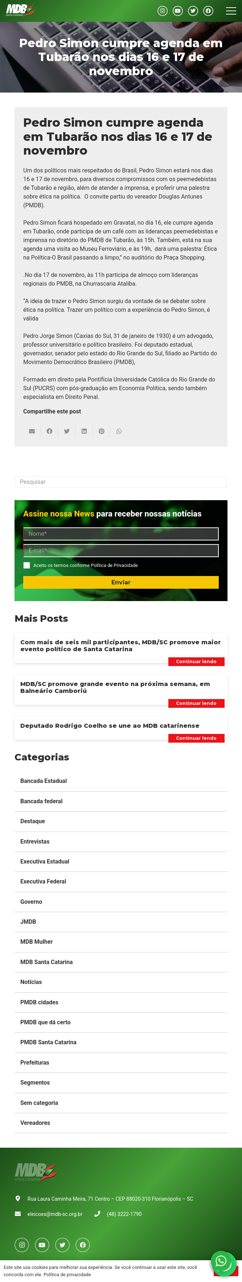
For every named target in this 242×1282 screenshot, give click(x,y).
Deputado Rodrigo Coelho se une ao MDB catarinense (110, 725)
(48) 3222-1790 (124, 1214)
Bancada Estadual (43, 780)
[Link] (21, 11)
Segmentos (35, 1082)
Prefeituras (34, 1062)
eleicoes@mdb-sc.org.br (55, 1214)
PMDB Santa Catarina (48, 1042)
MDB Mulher (36, 941)
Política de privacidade (67, 1274)
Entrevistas (34, 841)
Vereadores (35, 1122)
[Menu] (231, 11)
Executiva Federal (43, 881)
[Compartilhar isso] (49, 431)
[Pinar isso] (101, 431)
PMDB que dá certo (45, 1022)
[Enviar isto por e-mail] (32, 431)
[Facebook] (208, 11)
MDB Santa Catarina (46, 962)
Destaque (32, 821)
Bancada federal (41, 801)
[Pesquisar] (121, 482)
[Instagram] (162, 11)
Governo (31, 901)
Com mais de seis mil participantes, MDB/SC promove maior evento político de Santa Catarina (120, 646)
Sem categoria (39, 1102)
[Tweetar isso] (66, 431)
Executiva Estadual (44, 861)
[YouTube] (178, 11)
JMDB (28, 921)
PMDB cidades (39, 1002)
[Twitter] (193, 11)
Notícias (31, 982)
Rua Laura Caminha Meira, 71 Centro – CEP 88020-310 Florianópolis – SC (110, 1199)
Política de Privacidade (114, 565)
